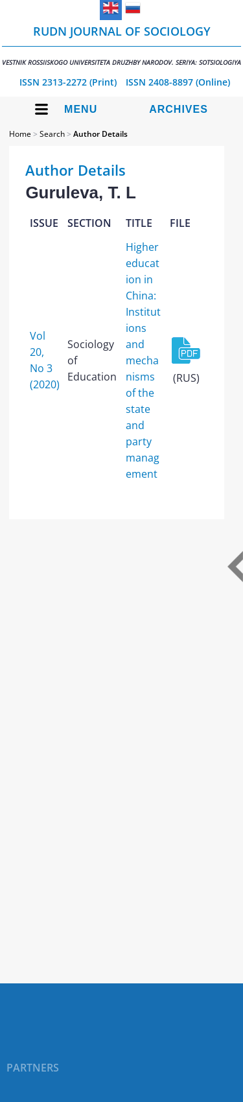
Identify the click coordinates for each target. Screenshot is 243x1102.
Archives (178, 109)
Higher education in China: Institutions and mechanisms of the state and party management (143, 360)
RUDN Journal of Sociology (121, 45)
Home (20, 133)
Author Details (100, 133)
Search (52, 133)
